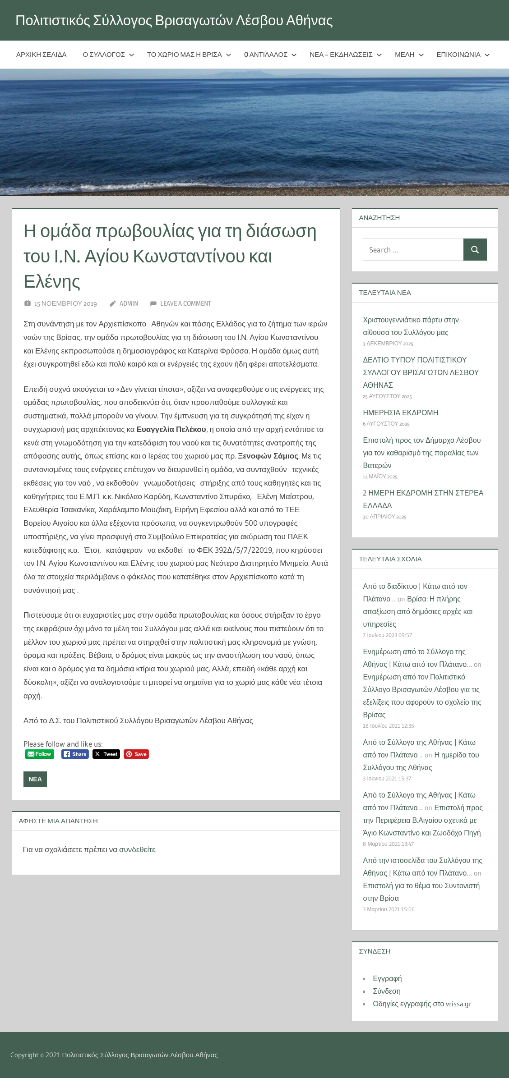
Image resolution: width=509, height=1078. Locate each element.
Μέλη (409, 54)
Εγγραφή (387, 978)
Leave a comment (185, 303)
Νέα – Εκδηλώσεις (346, 54)
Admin (129, 303)
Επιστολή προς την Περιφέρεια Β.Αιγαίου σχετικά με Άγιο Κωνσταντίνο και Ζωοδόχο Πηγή (422, 820)
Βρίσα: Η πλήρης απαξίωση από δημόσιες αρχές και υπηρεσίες (417, 611)
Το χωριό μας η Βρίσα (189, 54)
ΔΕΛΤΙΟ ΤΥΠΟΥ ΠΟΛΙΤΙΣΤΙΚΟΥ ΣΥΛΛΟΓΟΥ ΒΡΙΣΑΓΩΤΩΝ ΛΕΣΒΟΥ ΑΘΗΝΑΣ (421, 372)
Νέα (35, 779)
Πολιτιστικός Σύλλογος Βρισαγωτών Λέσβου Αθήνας (180, 20)
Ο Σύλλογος (108, 54)
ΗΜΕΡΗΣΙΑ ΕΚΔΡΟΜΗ (400, 412)
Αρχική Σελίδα (41, 54)
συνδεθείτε (137, 849)
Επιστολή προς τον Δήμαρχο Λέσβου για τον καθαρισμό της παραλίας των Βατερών (422, 453)
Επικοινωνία (463, 54)
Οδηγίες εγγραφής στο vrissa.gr (422, 1003)
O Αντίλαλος (270, 54)
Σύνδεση (386, 990)
